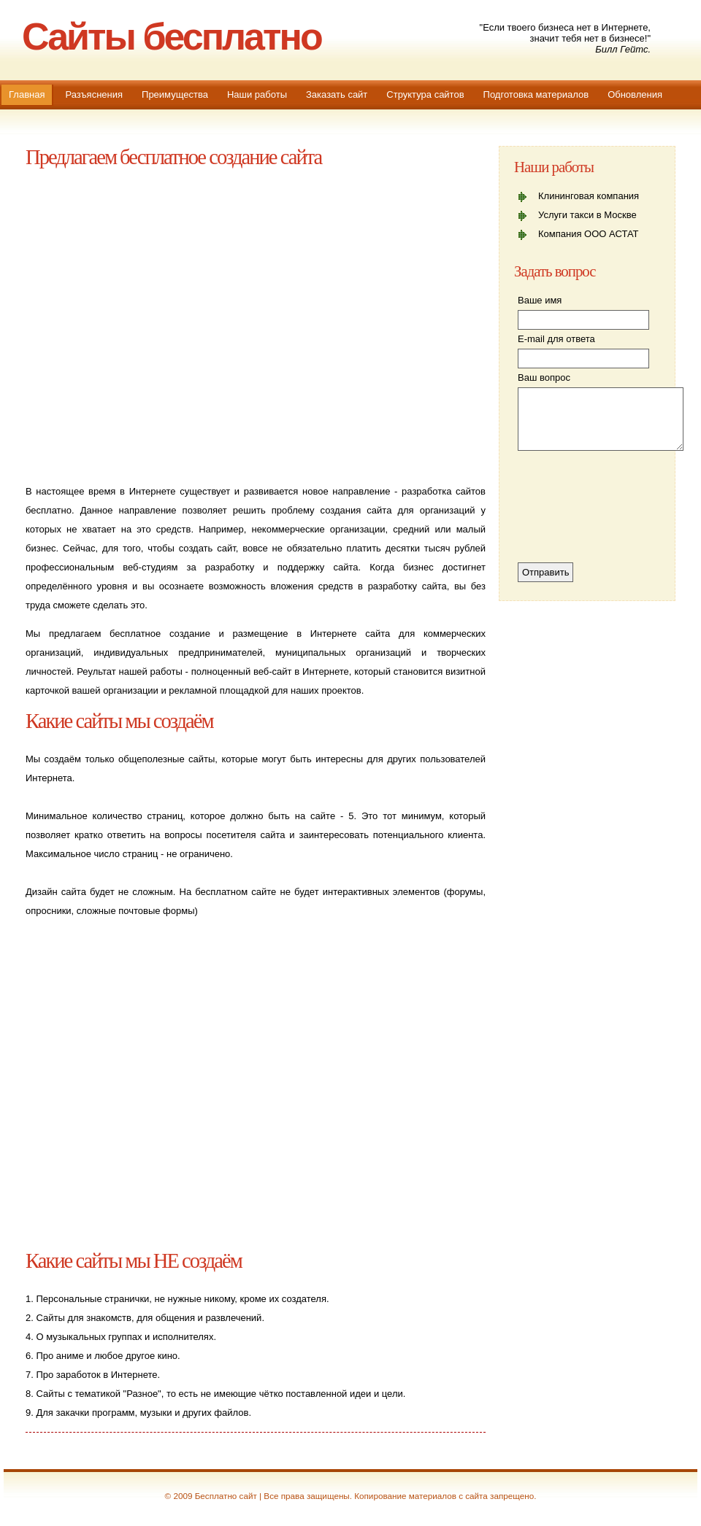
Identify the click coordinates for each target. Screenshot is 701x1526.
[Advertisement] (173, 323)
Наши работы (257, 94)
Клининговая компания (588, 195)
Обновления (635, 94)
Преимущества (175, 94)
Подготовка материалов (536, 94)
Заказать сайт (336, 94)
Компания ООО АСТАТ (588, 233)
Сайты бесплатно (171, 36)
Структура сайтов (425, 94)
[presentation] (577, 509)
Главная (27, 94)
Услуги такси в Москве (587, 214)
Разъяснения (94, 94)
